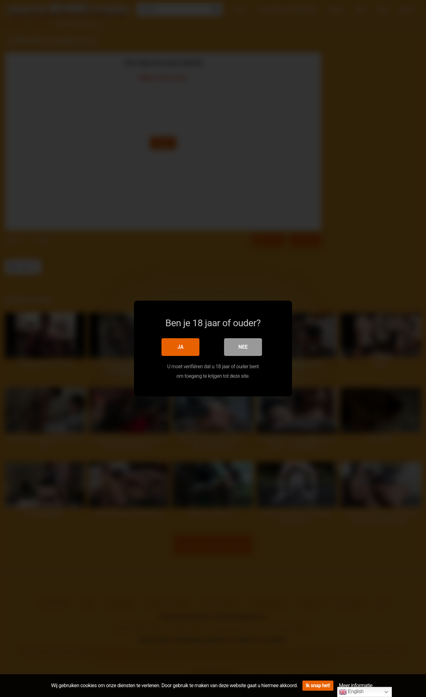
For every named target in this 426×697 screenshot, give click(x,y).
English (351, 692)
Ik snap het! (318, 685)
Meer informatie (356, 685)
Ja (180, 347)
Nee (242, 347)
